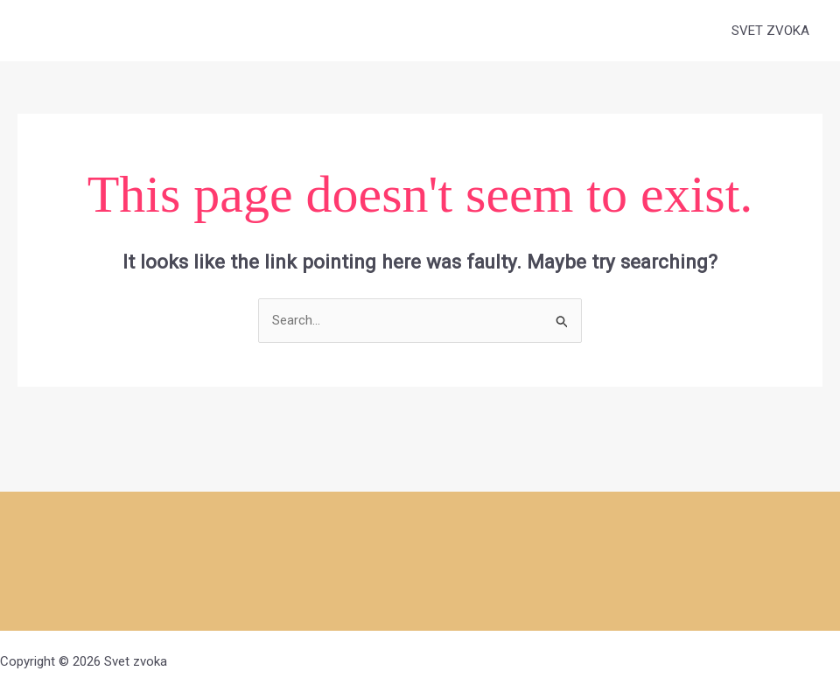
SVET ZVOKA (770, 30)
